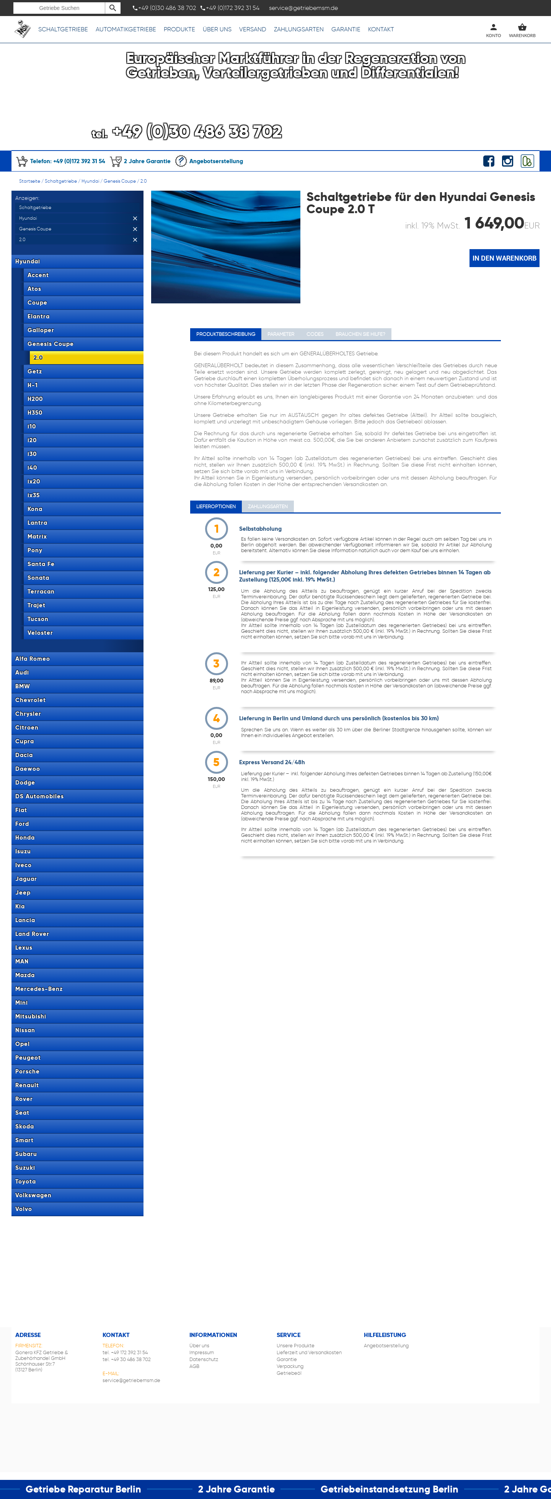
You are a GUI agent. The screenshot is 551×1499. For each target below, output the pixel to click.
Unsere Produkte (296, 1345)
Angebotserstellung (208, 161)
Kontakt (381, 29)
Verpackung (290, 1366)
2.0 (143, 181)
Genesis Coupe (120, 181)
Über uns (217, 29)
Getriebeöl (289, 1373)
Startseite (29, 181)
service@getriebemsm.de (131, 1380)
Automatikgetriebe (126, 29)
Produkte (179, 29)
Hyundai (90, 181)
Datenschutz (203, 1359)
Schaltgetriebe (63, 29)
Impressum (201, 1352)
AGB (194, 1366)
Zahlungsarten (299, 29)
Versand (252, 29)
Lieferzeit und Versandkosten (309, 1352)
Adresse (28, 1335)
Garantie (345, 29)
